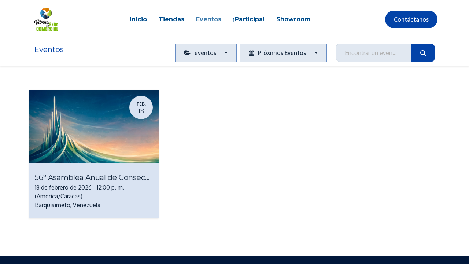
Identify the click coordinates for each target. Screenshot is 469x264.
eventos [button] (200, 53)
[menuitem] (138, 19)
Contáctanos (411, 19)
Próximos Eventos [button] (278, 53)
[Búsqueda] (423, 53)
